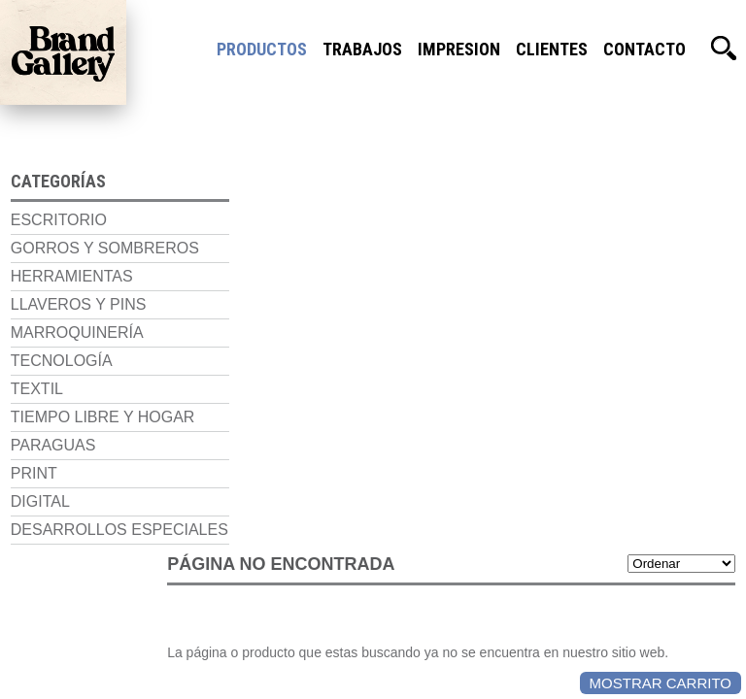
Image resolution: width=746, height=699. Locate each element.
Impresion (459, 48)
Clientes (552, 48)
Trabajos (362, 48)
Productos (262, 48)
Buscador (723, 48)
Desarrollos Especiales (58, 550)
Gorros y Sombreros (50, 251)
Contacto (644, 48)
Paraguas (42, 457)
